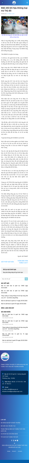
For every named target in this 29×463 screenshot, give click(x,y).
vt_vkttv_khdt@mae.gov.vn (10, 389)
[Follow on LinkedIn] (17, 440)
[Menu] (2, 2)
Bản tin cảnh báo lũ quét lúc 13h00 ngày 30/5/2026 (14, 286)
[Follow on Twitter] (15, 440)
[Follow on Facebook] (11, 440)
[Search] (27, 2)
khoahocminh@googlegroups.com (12, 391)
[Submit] (26, 278)
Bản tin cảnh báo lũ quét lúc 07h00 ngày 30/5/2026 (14, 291)
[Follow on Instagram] (13, 440)
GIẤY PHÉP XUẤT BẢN (7, 262)
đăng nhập (11, 272)
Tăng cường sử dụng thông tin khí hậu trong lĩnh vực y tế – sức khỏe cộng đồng (14, 296)
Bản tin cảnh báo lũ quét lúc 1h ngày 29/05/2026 (14, 300)
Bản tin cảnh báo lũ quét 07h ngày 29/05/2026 (13, 303)
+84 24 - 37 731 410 (16, 381)
